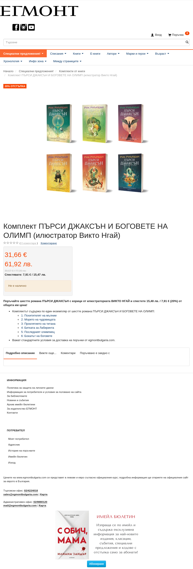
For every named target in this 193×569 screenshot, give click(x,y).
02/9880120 (40, 501)
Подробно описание (20, 353)
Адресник (14, 444)
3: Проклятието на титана (38, 323)
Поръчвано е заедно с (95, 353)
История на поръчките (21, 450)
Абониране (96, 563)
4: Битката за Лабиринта (37, 327)
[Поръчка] (179, 35)
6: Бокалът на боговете (36, 336)
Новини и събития (18, 400)
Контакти (12, 412)
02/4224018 (31, 490)
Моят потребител (18, 438)
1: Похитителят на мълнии (39, 315)
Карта (43, 494)
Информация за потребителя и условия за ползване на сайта (44, 391)
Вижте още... (47, 353)
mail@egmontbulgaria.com (20, 505)
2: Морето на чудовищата (38, 319)
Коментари (68, 353)
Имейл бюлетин (17, 456)
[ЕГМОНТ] (39, 10)
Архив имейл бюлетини (21, 404)
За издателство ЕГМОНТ (22, 408)
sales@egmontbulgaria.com (20, 494)
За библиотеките (17, 395)
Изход (12, 462)
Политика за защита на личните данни (30, 387)
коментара (28, 243)
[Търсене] (187, 42)
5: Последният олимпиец (38, 332)
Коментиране (49, 243)
